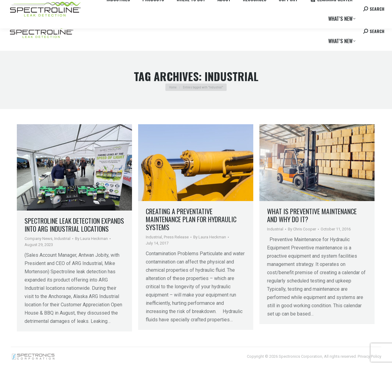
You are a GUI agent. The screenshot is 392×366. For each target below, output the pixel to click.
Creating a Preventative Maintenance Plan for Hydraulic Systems (191, 219)
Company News (38, 238)
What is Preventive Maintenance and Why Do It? (312, 215)
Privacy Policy (369, 356)
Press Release (176, 237)
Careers (92, 6)
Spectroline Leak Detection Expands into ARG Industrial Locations (74, 224)
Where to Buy (68, 6)
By (91, 238)
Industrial (62, 238)
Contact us (337, 6)
